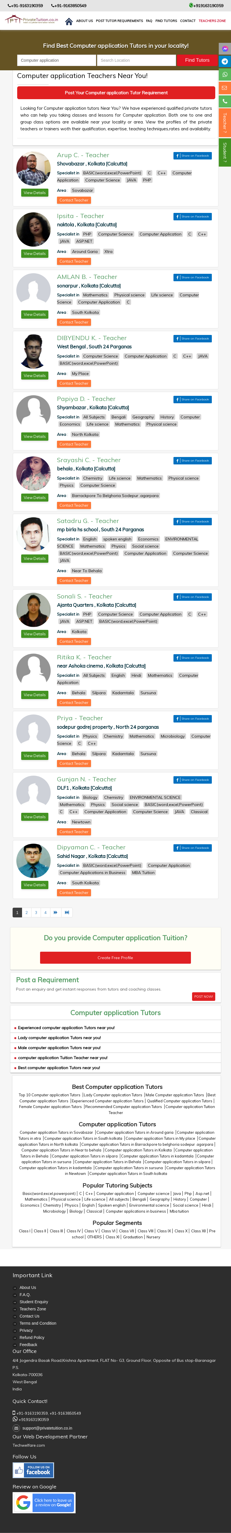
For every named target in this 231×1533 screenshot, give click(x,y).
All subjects (119, 1199)
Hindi (206, 1205)
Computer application (115, 1193)
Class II (40, 1231)
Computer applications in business (136, 1211)
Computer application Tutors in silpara (85, 1156)
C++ (89, 1193)
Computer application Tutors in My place (161, 1138)
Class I (24, 1231)
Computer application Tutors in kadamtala (157, 1156)
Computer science (153, 1193)
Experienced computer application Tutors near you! (64, 1027)
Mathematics (36, 1199)
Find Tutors (166, 21)
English (88, 1205)
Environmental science (149, 1205)
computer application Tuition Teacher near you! (60, 1057)
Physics (71, 1205)
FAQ (149, 21)
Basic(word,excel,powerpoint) (49, 1193)
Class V (91, 1231)
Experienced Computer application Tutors (108, 1101)
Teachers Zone (212, 21)
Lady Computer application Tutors (113, 1095)
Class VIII (145, 1231)
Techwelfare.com (29, 1445)
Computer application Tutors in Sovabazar (57, 1132)
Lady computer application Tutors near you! (57, 1037)
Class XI (112, 1237)
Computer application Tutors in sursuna (129, 1167)
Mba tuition (179, 1211)
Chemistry (52, 1205)
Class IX (164, 1231)
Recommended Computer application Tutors (124, 1106)
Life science (94, 1199)
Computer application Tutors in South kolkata (83, 1138)
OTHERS (94, 1237)
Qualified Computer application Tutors (179, 1101)
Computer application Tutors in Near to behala (61, 1150)
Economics (30, 1205)
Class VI (108, 1231)
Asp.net (202, 1193)
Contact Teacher (74, 200)
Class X (181, 1231)
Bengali (139, 1199)
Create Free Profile (115, 957)
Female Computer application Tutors (51, 1106)
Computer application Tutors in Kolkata (139, 1150)
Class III (56, 1231)
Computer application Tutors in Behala (108, 1161)
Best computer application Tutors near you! (57, 1067)
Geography (160, 1199)
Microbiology (54, 1211)
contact (188, 21)
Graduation (133, 1237)
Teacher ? (225, 123)
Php (188, 1193)
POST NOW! (203, 997)
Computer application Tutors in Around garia (135, 1132)
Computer (198, 1199)
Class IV (74, 1231)
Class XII (198, 1231)
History (179, 1199)
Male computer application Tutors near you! (57, 1047)
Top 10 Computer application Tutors (50, 1095)
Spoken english (112, 1205)
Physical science (66, 1199)
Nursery (153, 1237)
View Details (35, 192)
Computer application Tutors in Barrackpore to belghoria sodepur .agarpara (147, 1144)
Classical (94, 1211)
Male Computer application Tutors (175, 1095)
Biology (76, 1211)
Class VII (126, 1231)
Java (177, 1193)
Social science (185, 1205)
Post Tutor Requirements (119, 21)
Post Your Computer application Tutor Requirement (116, 92)
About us (84, 21)
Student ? (225, 152)
